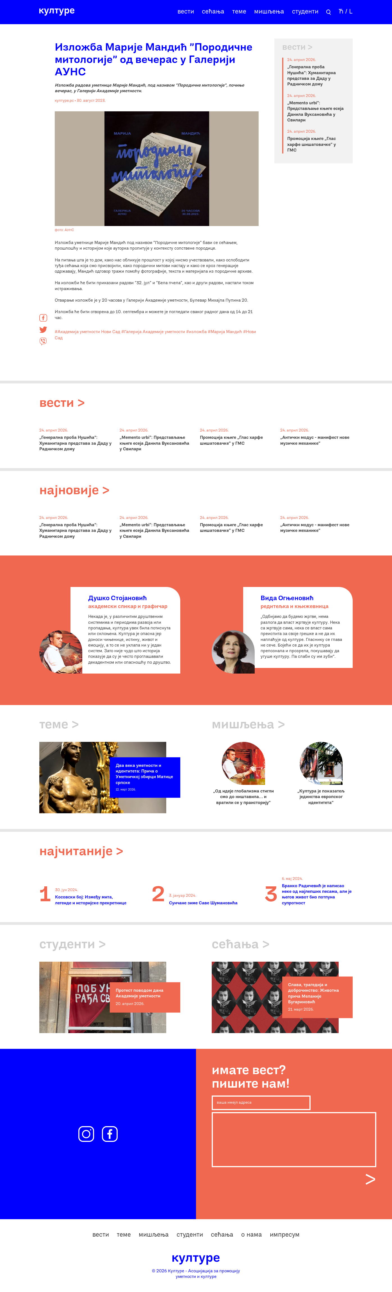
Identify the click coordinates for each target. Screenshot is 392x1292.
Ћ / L (346, 12)
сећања (213, 12)
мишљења (269, 12)
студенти (305, 12)
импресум (285, 1235)
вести (185, 12)
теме (239, 12)
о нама (251, 1235)
